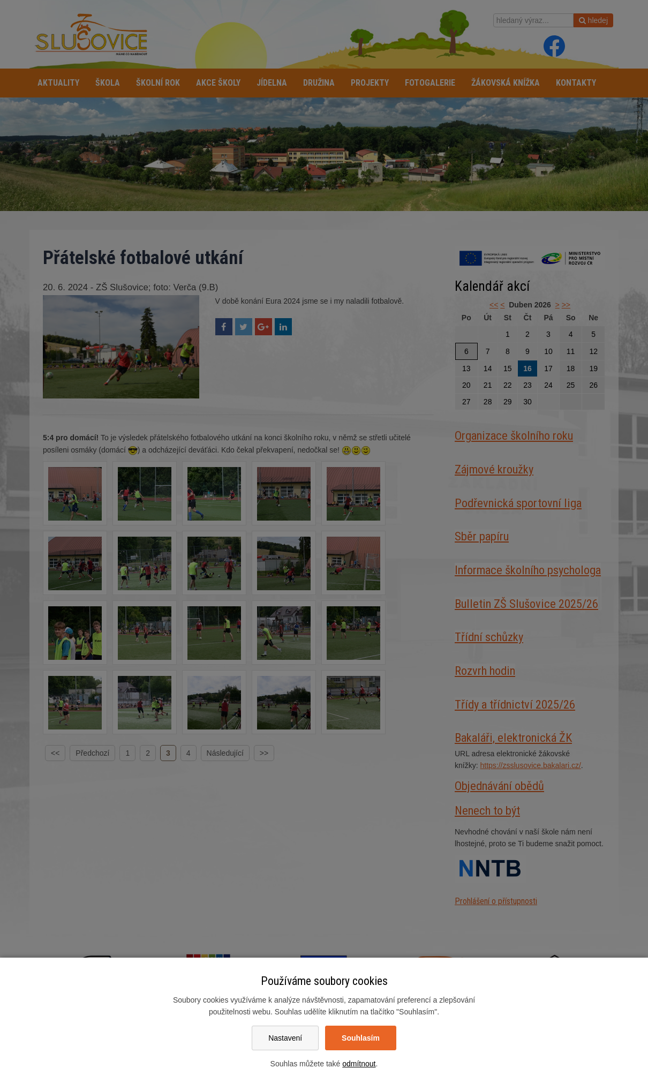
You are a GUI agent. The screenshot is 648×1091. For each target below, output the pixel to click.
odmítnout (358, 1063)
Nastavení (285, 1038)
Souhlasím (361, 1038)
